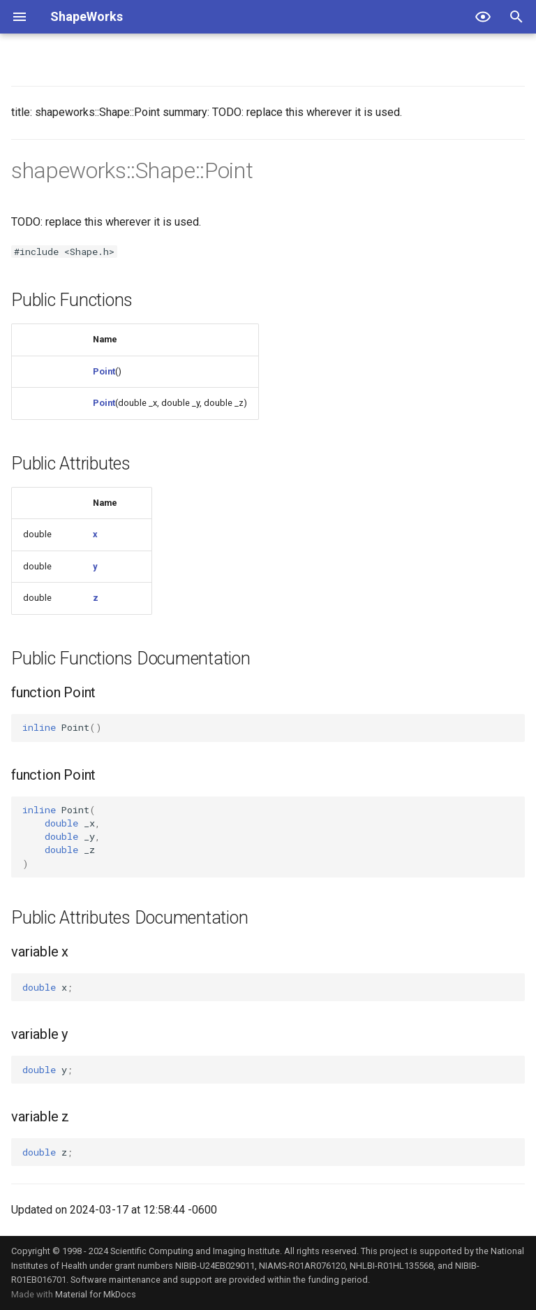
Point (104, 371)
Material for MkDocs (95, 1294)
